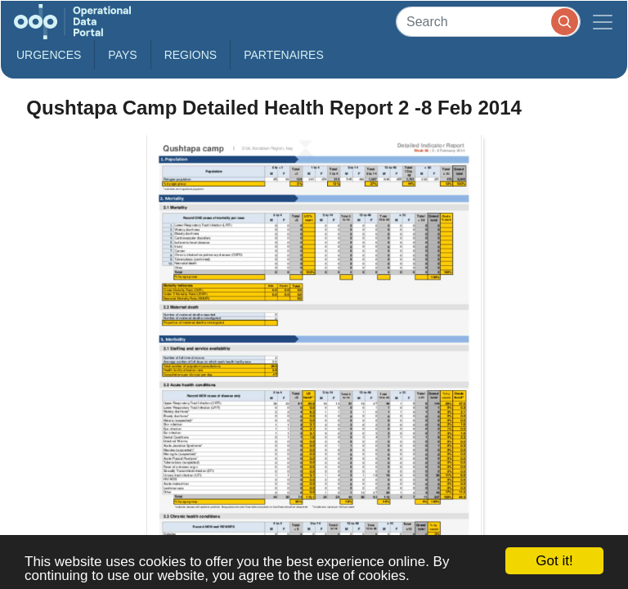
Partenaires (284, 54)
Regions (191, 54)
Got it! (554, 561)
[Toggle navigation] (603, 21)
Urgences (48, 54)
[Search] (488, 22)
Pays (122, 54)
